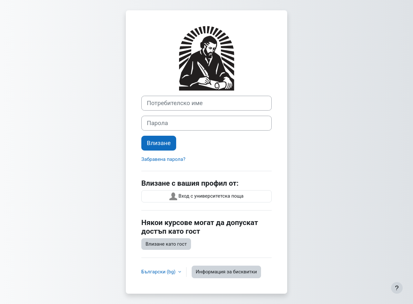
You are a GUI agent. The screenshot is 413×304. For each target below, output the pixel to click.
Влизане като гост (166, 244)
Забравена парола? (163, 159)
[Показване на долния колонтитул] (397, 288)
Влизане (159, 143)
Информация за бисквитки (226, 272)
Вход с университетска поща (206, 196)
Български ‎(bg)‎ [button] (159, 272)
